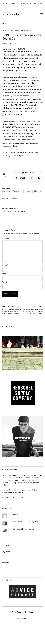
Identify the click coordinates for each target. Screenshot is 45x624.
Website (5, 282)
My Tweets (6, 551)
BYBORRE (26, 52)
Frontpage (16, 514)
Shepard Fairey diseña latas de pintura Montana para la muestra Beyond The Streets (12, 310)
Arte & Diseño (26, 3)
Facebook (6, 563)
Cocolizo (13, 44)
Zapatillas (14, 3)
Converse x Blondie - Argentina (24, 529)
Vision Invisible (11, 14)
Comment (6, 238)
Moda (5, 3)
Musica (22, 7)
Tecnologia (38, 3)
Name (5, 265)
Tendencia (22, 211)
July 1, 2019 (14, 30)
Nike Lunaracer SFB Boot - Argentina (25, 522)
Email (5, 273)
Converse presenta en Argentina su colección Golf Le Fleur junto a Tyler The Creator (33, 310)
